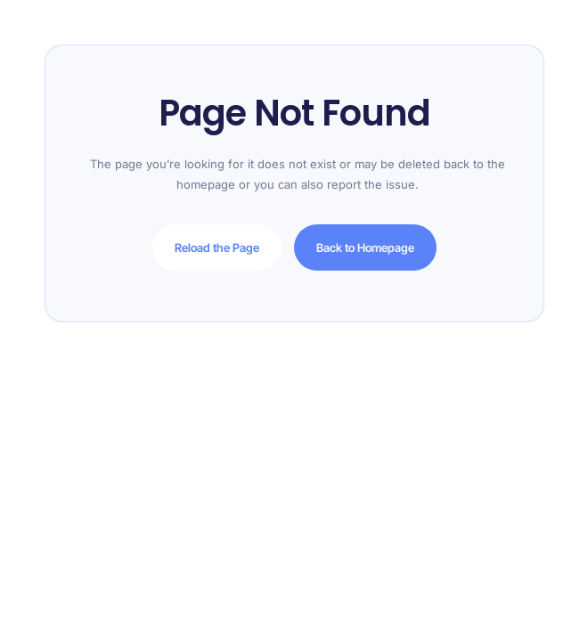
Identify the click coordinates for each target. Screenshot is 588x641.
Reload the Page (217, 247)
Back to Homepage (365, 247)
